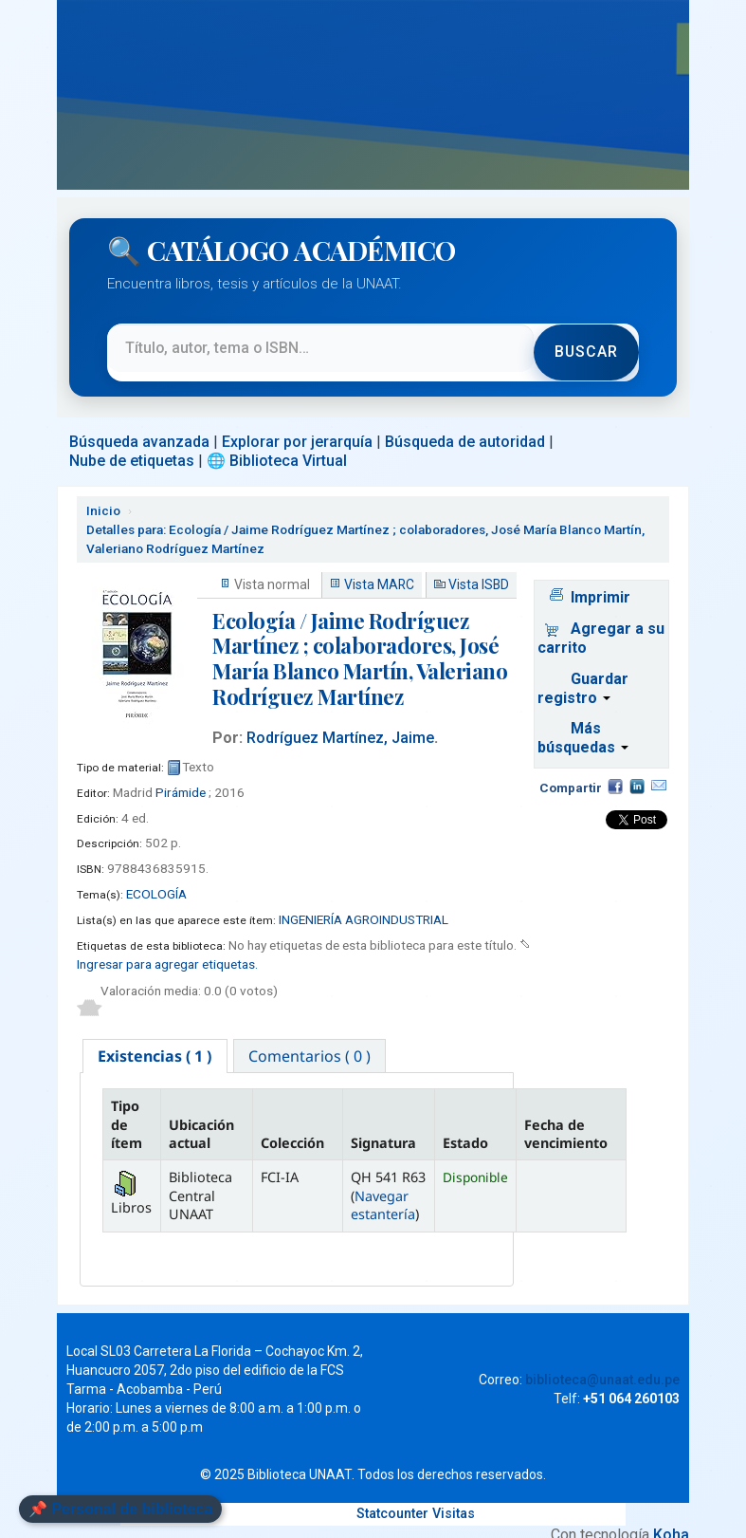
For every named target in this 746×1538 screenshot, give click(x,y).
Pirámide (180, 774)
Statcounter (392, 1498)
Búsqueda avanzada (139, 424)
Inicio (103, 492)
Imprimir (600, 579)
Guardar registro (582, 670)
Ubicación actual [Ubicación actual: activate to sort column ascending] (201, 1117)
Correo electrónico (658, 768)
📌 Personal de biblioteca (120, 1509)
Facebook (615, 768)
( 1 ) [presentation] (155, 1038)
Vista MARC (379, 567)
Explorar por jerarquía (297, 424)
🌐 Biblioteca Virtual (277, 443)
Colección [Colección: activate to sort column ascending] (292, 1127)
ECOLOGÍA (156, 875)
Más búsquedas (582, 720)
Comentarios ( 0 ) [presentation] (312, 1038)
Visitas (453, 1498)
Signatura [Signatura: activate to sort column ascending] (383, 1127)
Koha (671, 1519)
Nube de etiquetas (131, 443)
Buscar (586, 343)
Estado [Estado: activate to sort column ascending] (465, 1127)
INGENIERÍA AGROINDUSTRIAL (363, 901)
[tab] (155, 1039)
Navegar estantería (383, 1189)
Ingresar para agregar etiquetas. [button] (167, 946)
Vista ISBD (478, 567)
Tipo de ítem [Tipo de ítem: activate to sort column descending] (126, 1108)
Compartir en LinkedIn (637, 768)
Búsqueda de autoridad (465, 424)
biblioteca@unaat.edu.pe (602, 1363)
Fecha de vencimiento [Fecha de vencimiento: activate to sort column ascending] (566, 1117)
